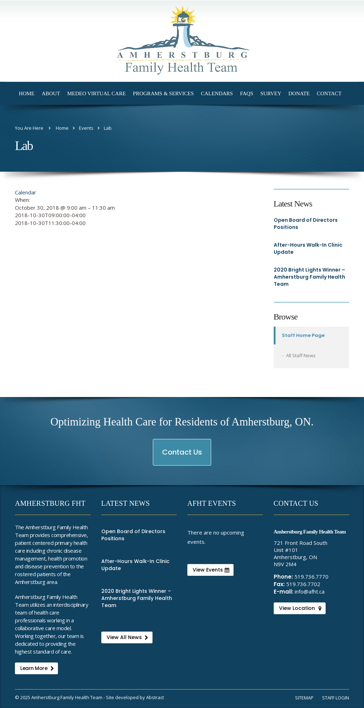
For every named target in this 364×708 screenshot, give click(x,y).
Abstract (155, 697)
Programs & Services (163, 93)
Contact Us (182, 456)
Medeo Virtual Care (96, 93)
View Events (211, 569)
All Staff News (301, 355)
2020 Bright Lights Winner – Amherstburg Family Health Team (309, 277)
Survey (270, 93)
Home (26, 93)
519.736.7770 (311, 576)
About (51, 93)
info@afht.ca (310, 591)
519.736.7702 (303, 584)
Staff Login (335, 697)
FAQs (246, 93)
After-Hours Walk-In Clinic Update (308, 248)
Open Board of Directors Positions (306, 223)
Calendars (217, 93)
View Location (300, 608)
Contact (329, 93)
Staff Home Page (303, 335)
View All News (127, 637)
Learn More (37, 668)
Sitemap (304, 697)
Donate (299, 93)
